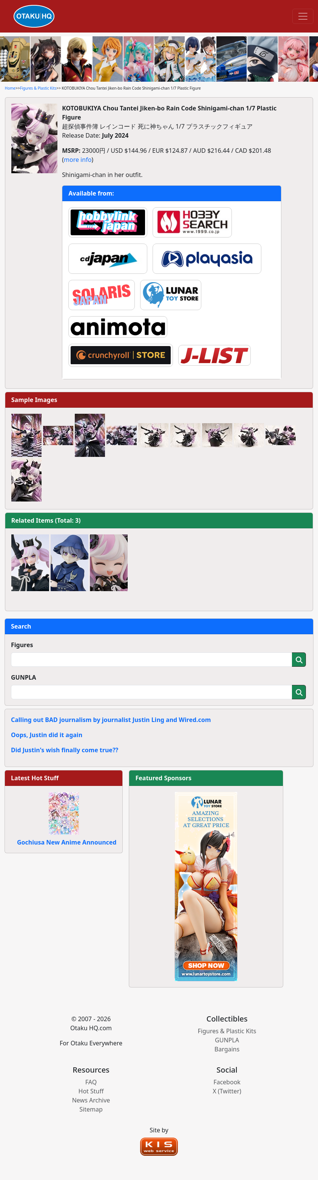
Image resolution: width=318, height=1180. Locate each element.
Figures (22, 645)
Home (10, 88)
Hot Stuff (91, 1091)
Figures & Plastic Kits (38, 88)
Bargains (227, 1049)
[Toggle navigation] (302, 16)
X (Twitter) (227, 1091)
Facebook (227, 1082)
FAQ (91, 1082)
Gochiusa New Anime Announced (66, 842)
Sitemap (91, 1109)
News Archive (91, 1100)
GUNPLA (23, 677)
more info (77, 159)
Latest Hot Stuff (35, 778)
